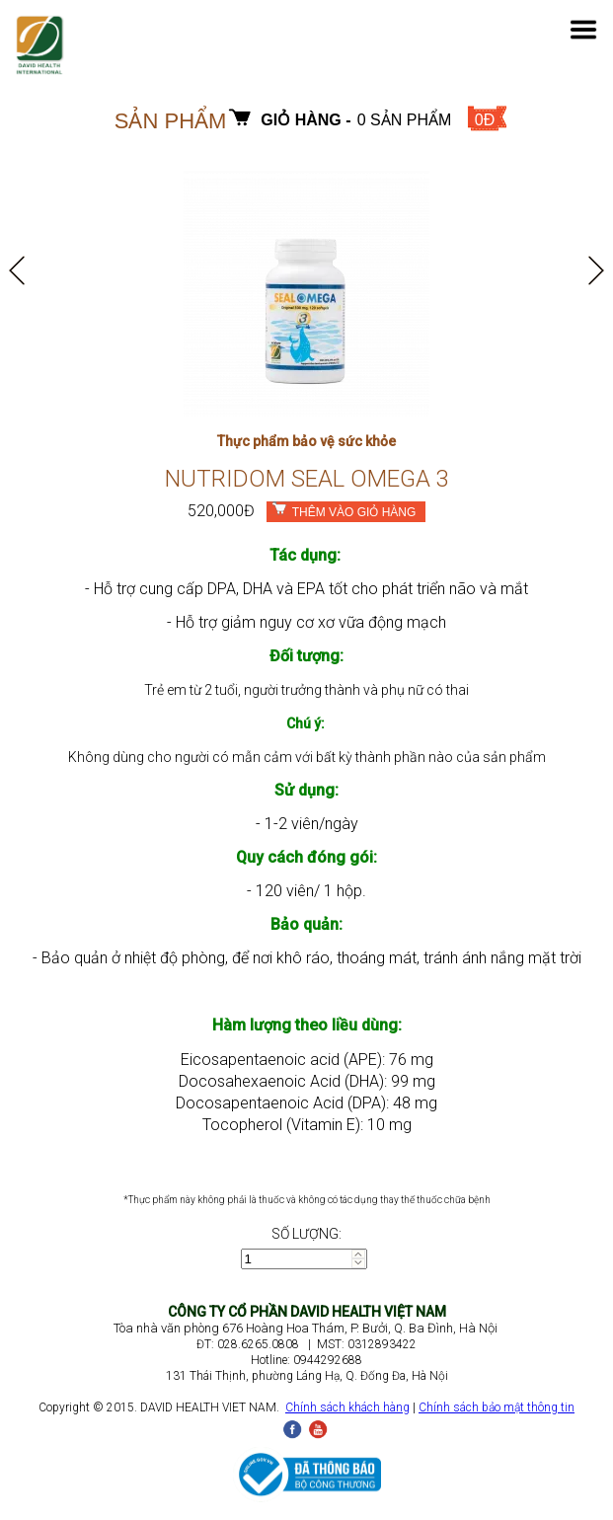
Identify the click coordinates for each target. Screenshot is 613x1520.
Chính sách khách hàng (347, 1407)
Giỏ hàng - (305, 120)
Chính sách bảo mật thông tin (497, 1407)
